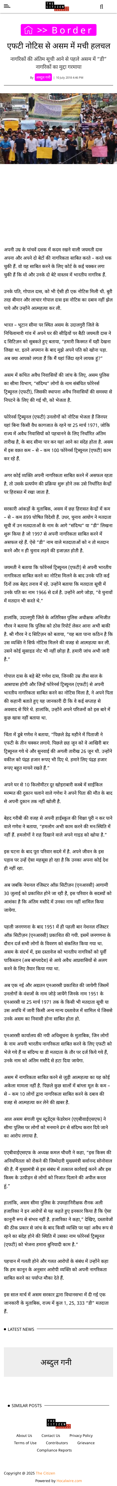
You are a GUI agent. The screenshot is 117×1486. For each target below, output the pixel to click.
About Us (24, 1435)
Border (72, 30)
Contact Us (51, 1435)
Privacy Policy (81, 1435)
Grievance (86, 1442)
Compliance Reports (54, 1450)
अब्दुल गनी (56, 1362)
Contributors (57, 1442)
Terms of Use (25, 1442)
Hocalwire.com (69, 1480)
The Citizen (45, 1473)
